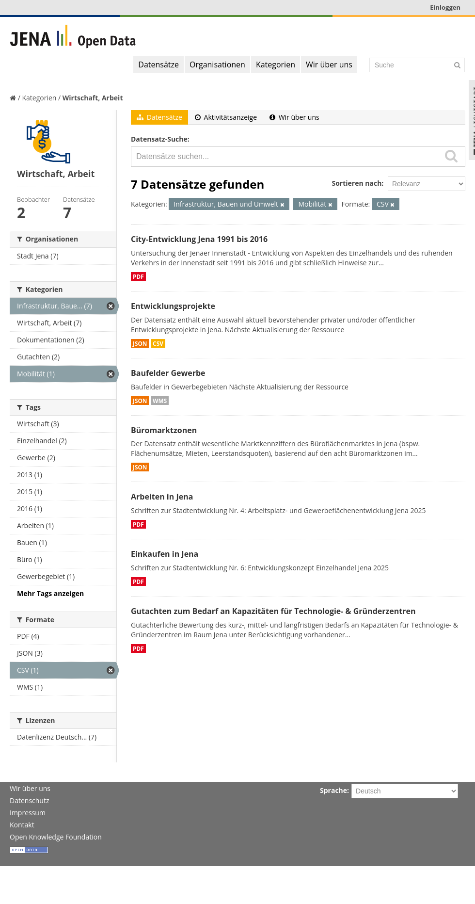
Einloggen (445, 7)
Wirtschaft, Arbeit (93, 97)
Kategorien (275, 64)
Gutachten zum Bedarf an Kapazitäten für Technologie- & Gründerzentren (273, 611)
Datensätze (158, 64)
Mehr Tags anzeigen (50, 593)
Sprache (333, 790)
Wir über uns (329, 64)
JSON (140, 343)
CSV (158, 343)
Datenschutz (29, 800)
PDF (138, 276)
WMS (160, 400)
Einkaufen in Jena (164, 554)
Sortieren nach (356, 183)
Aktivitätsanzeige (226, 117)
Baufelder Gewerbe (168, 373)
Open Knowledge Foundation (56, 836)
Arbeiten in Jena (162, 496)
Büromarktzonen (164, 430)
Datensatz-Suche (159, 139)
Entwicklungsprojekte (173, 306)
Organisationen (217, 64)
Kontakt (22, 824)
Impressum (28, 812)
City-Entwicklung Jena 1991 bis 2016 (199, 239)
